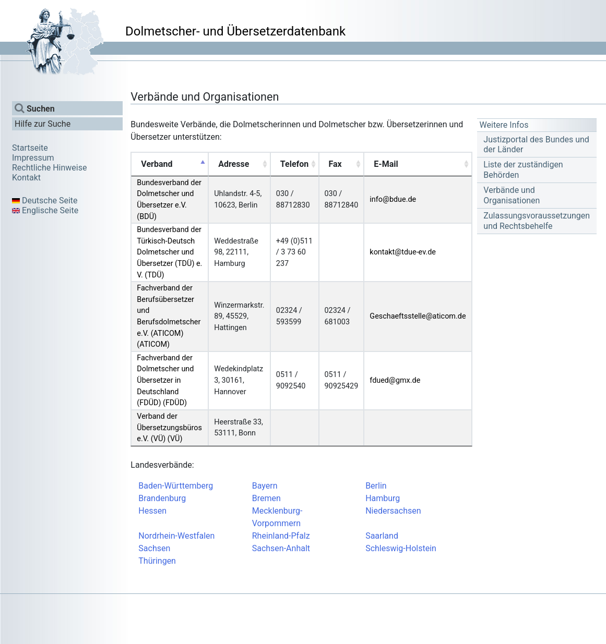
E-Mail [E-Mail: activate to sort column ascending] (386, 164)
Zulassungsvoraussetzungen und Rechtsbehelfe (536, 220)
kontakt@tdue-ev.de (403, 252)
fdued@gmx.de (395, 380)
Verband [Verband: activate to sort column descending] (156, 164)
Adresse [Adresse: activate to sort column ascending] (233, 164)
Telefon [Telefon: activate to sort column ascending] (294, 164)
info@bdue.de (393, 199)
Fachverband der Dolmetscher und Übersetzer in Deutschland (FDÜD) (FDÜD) (165, 380)
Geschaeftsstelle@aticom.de (418, 316)
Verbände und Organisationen (511, 195)
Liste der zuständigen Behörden (523, 169)
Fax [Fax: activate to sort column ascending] (335, 164)
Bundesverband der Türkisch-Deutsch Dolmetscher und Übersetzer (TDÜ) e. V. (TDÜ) (169, 252)
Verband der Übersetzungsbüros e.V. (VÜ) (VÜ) (169, 427)
